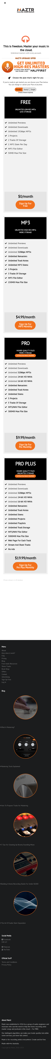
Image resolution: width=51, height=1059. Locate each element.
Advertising (6, 677)
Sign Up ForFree (25, 204)
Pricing (4, 658)
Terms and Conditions (9, 962)
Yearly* (26, 89)
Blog (3, 661)
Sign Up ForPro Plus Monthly (25, 566)
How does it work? (8, 653)
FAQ (3, 656)
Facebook (6, 940)
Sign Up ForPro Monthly (25, 446)
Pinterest (6, 947)
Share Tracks (6, 666)
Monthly (19, 89)
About (4, 651)
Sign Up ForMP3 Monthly (25, 325)
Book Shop (5, 669)
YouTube (6, 949)
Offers (4, 672)
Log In (4, 682)
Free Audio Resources (9, 664)
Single (33, 89)
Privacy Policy (6, 965)
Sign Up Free (6, 679)
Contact (4, 674)
